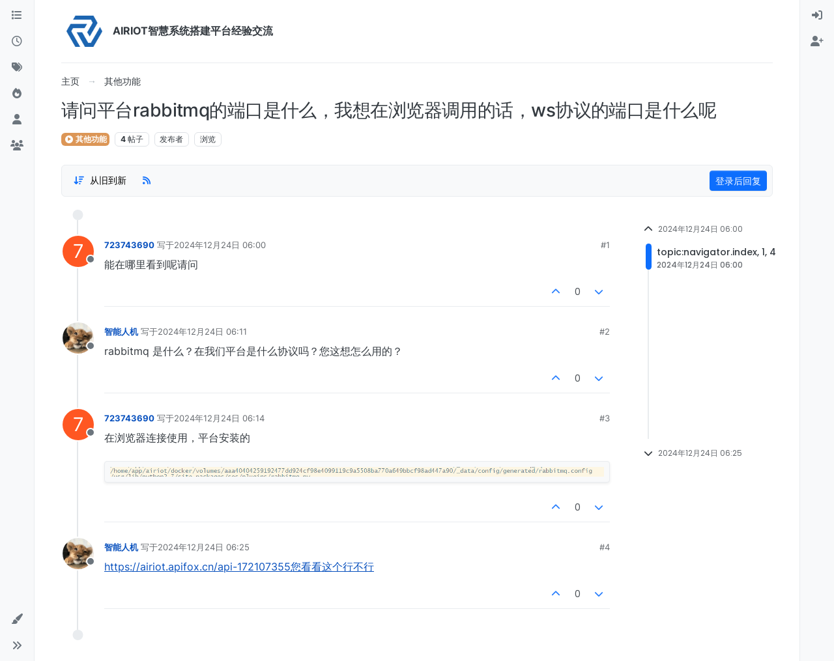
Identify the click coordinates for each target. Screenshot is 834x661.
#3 (604, 418)
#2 (604, 331)
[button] (17, 619)
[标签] (17, 67)
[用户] (17, 119)
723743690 (129, 245)
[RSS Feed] (146, 180)
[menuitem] (817, 15)
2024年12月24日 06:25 (204, 547)
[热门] (17, 93)
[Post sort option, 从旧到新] (99, 180)
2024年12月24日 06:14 (219, 418)
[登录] (817, 15)
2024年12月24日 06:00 (220, 245)
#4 (604, 547)
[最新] (17, 41)
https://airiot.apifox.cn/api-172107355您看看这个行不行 (239, 566)
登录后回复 (738, 180)
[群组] (17, 145)
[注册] (817, 41)
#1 (605, 245)
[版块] (17, 15)
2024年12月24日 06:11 (202, 331)
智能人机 (121, 331)
